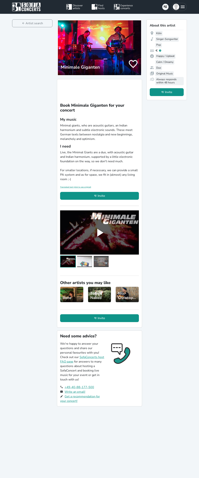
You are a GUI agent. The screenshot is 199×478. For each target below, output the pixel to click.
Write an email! (75, 392)
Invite (101, 196)
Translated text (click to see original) (75, 187)
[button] (179, 7)
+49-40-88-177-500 (79, 387)
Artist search (34, 23)
